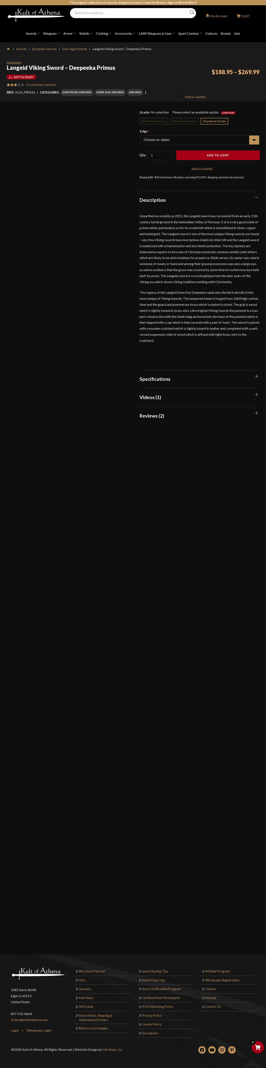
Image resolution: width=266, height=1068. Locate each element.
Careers (210, 987)
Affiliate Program (217, 969)
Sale (237, 33)
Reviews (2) (151, 414)
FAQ (81, 978)
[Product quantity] (160, 153)
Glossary (84, 987)
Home (9, 48)
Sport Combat (188, 33)
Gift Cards (85, 1004)
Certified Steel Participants (161, 996)
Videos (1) (150, 395)
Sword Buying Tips (155, 969)
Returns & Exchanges (93, 1026)
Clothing (102, 33)
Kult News (85, 996)
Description (152, 198)
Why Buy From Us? (92, 969)
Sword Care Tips (153, 978)
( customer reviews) (41, 84)
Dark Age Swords (74, 49)
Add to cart (218, 153)
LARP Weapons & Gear (155, 33)
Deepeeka (14, 62)
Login (15, 1028)
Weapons (50, 33)
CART (245, 16)
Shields (84, 33)
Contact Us (213, 1004)
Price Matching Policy (157, 1004)
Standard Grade (214, 119)
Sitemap (210, 996)
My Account (218, 16)
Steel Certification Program (161, 987)
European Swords (44, 49)
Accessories (123, 33)
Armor (68, 33)
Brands (226, 33)
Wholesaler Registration (222, 978)
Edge (144, 129)
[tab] (199, 198)
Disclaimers (150, 1031)
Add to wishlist (193, 92)
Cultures (211, 33)
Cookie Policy (151, 1022)
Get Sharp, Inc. (112, 1048)
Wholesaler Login (39, 1028)
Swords (31, 33)
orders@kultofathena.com (29, 1018)
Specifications (154, 377)
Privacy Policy (152, 1013)
